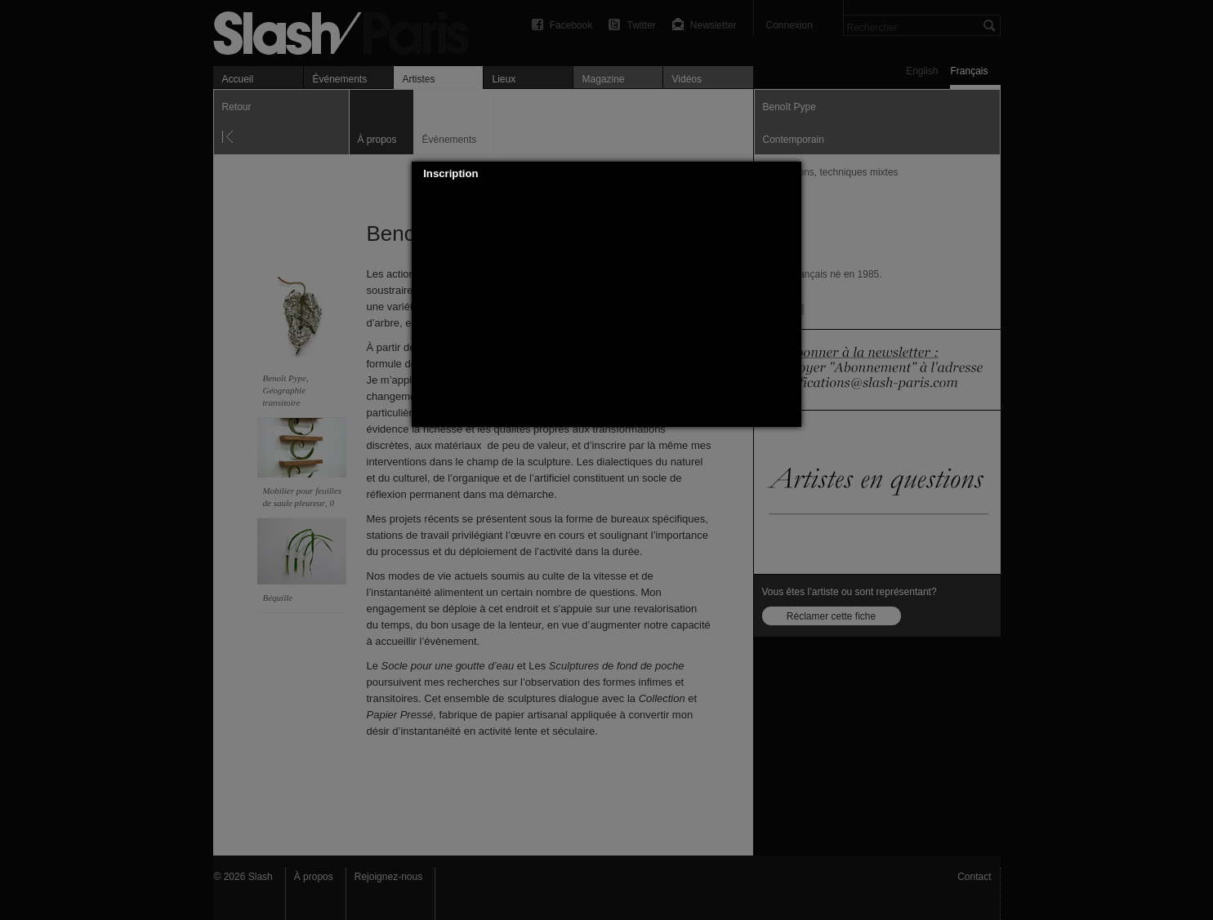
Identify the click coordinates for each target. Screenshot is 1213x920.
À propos (313, 876)
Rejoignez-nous (388, 876)
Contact (974, 876)
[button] (789, 173)
